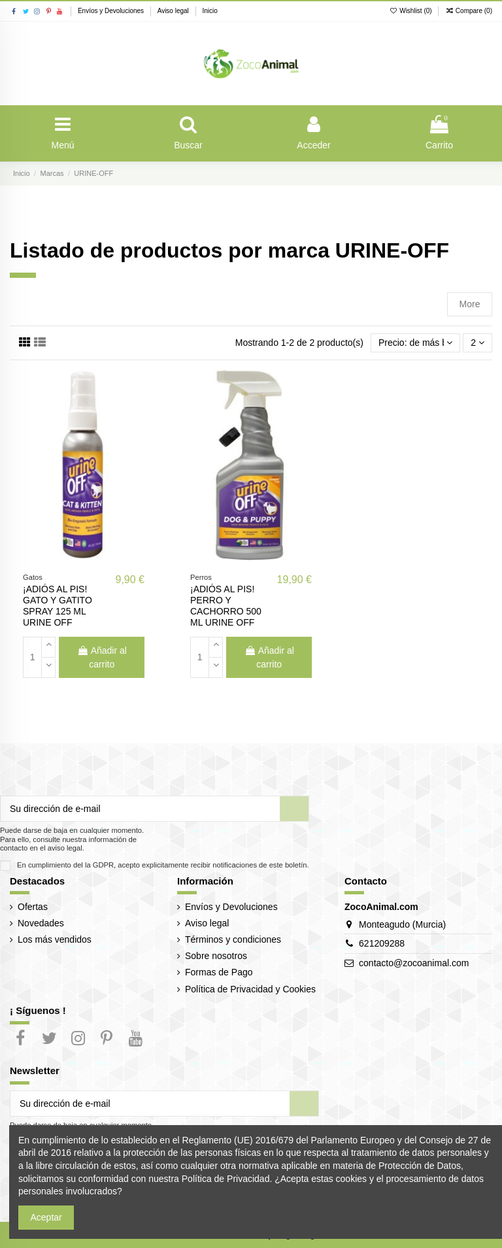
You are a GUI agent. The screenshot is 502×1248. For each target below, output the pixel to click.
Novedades (41, 923)
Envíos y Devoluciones (112, 10)
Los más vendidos (55, 939)
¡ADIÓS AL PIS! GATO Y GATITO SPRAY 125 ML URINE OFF (57, 605)
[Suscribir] (294, 808)
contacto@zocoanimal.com (414, 963)
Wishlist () (412, 10)
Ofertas (33, 907)
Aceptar (46, 1217)
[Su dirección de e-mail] (140, 808)
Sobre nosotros (216, 956)
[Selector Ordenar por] (415, 342)
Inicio (209, 10)
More (470, 304)
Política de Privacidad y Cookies (250, 989)
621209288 (382, 943)
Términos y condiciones (233, 939)
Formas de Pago (219, 972)
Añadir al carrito (102, 657)
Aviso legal (174, 10)
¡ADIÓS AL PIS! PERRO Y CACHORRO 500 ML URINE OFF (225, 605)
